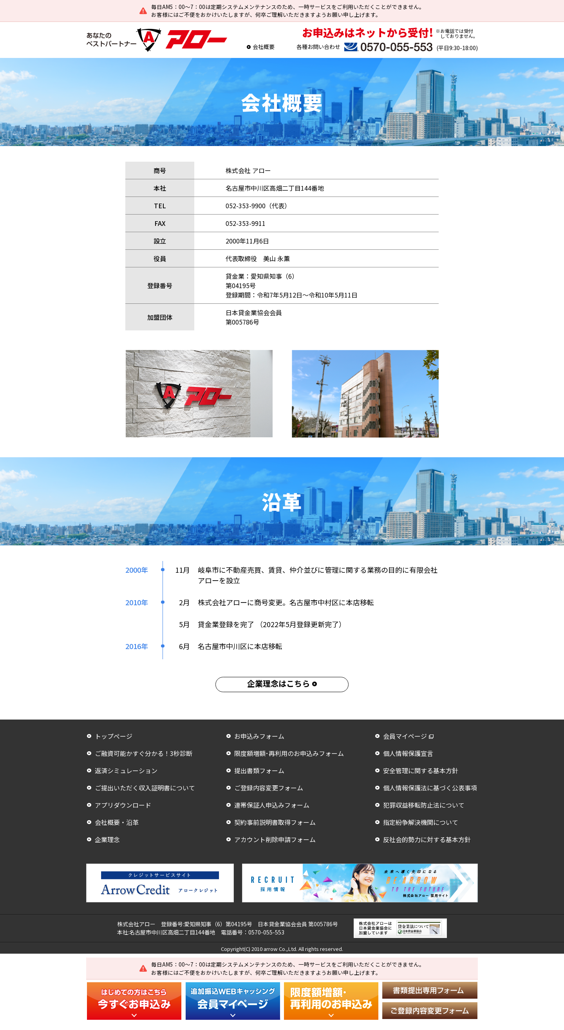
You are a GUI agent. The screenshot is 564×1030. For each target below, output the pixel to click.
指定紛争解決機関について (420, 822)
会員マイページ (405, 736)
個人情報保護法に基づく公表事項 (430, 787)
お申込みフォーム (259, 736)
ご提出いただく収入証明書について (145, 787)
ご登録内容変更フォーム (268, 787)
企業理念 (107, 839)
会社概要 (264, 46)
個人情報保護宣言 (408, 753)
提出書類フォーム (259, 770)
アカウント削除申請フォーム (275, 839)
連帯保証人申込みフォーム (271, 805)
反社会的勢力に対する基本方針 (427, 839)
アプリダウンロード (123, 805)
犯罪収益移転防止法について (424, 805)
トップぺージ (113, 736)
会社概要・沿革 (117, 822)
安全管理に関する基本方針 (420, 770)
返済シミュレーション (126, 770)
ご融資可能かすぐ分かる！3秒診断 (143, 753)
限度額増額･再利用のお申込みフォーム (289, 753)
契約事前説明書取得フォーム (275, 822)
